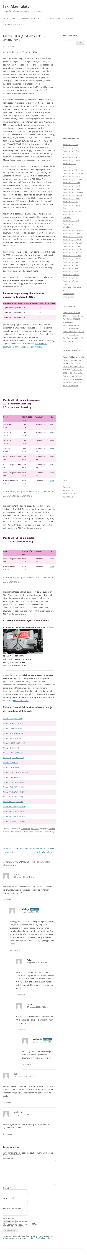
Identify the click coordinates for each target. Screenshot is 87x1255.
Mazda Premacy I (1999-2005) (14, 821)
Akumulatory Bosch (70, 144)
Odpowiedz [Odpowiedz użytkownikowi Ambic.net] (7, 1134)
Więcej (52, 424)
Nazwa (7, 1188)
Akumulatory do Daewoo (72, 179)
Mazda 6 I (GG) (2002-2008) (13, 753)
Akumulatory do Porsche (72, 240)
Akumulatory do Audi (71, 157)
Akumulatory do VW (71, 265)
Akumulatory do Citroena (73, 173)
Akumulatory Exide (70, 268)
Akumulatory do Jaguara (72, 195)
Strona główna (10, 19)
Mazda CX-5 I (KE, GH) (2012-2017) (16, 772)
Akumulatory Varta (70, 278)
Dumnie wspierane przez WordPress (33, 1253)
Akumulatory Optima (71, 274)
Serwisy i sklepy (53, 19)
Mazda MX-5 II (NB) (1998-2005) (15, 811)
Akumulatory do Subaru (72, 252)
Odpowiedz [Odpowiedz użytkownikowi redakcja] (13, 950)
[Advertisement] (29, 376)
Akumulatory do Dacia (71, 176)
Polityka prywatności (12, 25)
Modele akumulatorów (72, 287)
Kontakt (69, 19)
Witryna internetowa (12, 1208)
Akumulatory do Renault (72, 243)
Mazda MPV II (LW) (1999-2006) (14, 792)
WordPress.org (68, 496)
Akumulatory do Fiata (71, 182)
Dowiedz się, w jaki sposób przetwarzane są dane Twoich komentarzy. (28, 1237)
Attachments (8, 1218)
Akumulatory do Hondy (72, 189)
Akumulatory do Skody (72, 249)
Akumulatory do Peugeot (73, 236)
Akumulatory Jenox (70, 271)
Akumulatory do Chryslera (73, 170)
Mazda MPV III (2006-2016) (13, 797)
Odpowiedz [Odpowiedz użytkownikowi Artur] (7, 899)
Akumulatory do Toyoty (72, 259)
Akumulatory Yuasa (70, 281)
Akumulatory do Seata (71, 246)
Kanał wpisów (68, 490)
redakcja (51, 832)
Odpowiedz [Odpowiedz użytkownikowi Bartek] (20, 1029)
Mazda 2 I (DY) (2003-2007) (13, 719)
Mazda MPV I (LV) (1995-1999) (14, 787)
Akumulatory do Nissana (72, 230)
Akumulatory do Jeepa (71, 198)
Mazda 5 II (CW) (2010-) (11, 748)
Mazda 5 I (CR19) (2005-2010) (14, 743)
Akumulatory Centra (71, 148)
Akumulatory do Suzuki (72, 255)
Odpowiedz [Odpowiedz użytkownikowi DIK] (7, 1102)
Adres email (9, 1198)
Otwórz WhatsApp (21, 700)
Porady (65, 290)
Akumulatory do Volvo (71, 262)
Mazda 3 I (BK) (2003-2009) (13, 728)
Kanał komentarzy (70, 493)
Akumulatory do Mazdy (30, 828)
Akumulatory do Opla (71, 233)
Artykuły (66, 284)
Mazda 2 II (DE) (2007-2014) (13, 723)
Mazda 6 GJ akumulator (23, 832)
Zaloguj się (67, 487)
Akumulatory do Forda (72, 186)
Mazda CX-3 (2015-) (10, 763)
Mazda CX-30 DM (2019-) (12, 767)
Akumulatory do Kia (70, 202)
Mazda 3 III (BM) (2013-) (12, 738)
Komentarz (8, 1158)
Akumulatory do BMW (71, 160)
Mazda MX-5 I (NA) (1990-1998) (14, 806)
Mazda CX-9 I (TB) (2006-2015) (14, 782)
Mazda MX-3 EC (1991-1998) (13, 802)
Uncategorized (68, 297)
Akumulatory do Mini (71, 221)
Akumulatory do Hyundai (73, 192)
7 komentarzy (8, 46)
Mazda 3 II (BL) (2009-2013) (13, 733)
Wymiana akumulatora (31, 19)
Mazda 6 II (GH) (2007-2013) (13, 758)
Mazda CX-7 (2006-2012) (12, 777)
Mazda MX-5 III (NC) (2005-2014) (15, 816)
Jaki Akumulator (17, 6)
